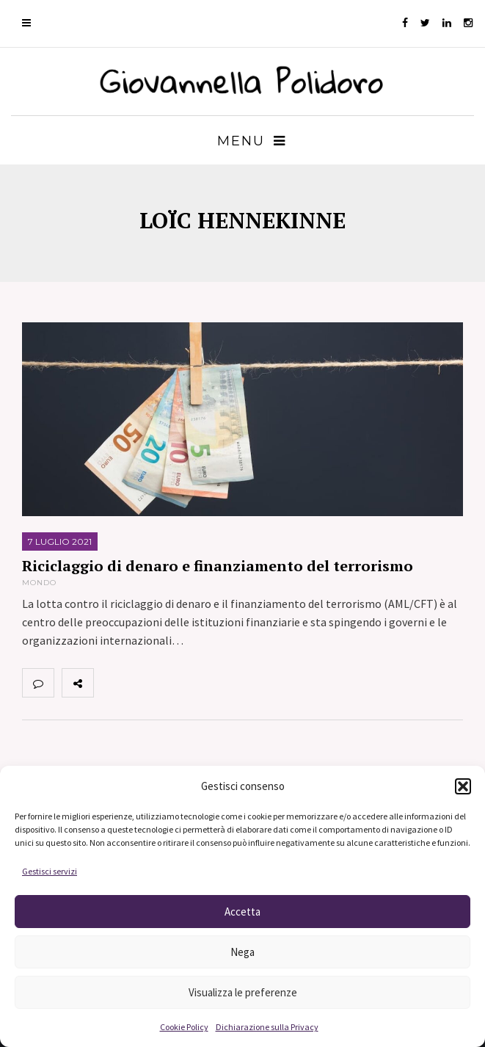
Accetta (242, 912)
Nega (242, 952)
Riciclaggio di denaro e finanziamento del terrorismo (217, 566)
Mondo (39, 582)
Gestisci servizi (49, 871)
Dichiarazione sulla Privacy (267, 1026)
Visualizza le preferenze (243, 992)
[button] (463, 786)
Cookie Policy (184, 1026)
